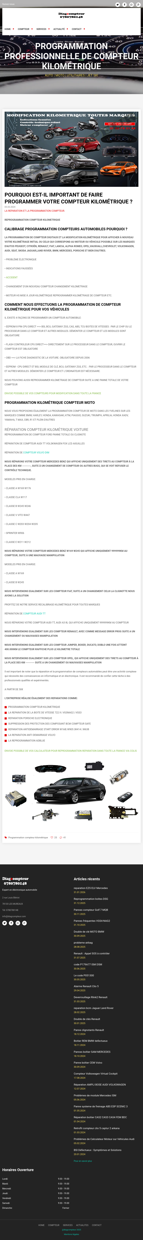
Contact (76, 29)
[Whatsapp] (131, 4)
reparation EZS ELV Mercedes (91, 888)
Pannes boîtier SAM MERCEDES (92, 1051)
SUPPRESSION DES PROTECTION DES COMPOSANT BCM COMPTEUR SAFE (49, 723)
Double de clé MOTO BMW (89, 931)
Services (41, 29)
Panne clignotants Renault (89, 1030)
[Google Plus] (138, 4)
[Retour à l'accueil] (71, 15)
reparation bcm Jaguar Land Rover (94, 1008)
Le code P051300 (84, 975)
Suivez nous (8, 4)
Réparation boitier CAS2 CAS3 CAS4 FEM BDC (100, 1117)
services (68, 1225)
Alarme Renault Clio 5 (86, 986)
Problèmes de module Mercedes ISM (95, 1095)
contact (97, 1225)
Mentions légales (71, 1234)
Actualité (59, 29)
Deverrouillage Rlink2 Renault (90, 997)
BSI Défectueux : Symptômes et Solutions (97, 1150)
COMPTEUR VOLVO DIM (36, 452)
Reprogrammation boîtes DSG (91, 898)
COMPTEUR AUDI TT (34, 613)
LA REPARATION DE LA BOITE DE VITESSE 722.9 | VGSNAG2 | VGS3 (45, 712)
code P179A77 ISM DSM (88, 964)
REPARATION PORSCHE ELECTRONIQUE (30, 718)
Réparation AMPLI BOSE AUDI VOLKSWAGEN (100, 1084)
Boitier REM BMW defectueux (91, 1040)
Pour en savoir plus (83, 1161)
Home (8, 29)
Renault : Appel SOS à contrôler (92, 953)
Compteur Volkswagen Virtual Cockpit (95, 1073)
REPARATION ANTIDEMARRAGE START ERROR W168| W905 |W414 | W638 (48, 729)
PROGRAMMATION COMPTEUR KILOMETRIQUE (34, 706)
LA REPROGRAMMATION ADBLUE (26, 740)
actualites (82, 1225)
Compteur (23, 29)
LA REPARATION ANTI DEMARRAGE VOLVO (31, 735)
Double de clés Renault (87, 1019)
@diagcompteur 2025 (71, 1230)
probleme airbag (83, 942)
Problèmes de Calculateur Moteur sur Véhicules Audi (104, 1139)
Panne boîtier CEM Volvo (88, 1062)
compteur (53, 1225)
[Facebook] (124, 4)
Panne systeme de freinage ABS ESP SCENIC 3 (101, 1106)
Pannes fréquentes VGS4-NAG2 (92, 920)
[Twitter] (117, 4)
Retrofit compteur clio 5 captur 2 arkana (96, 1128)
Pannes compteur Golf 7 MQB (91, 909)
